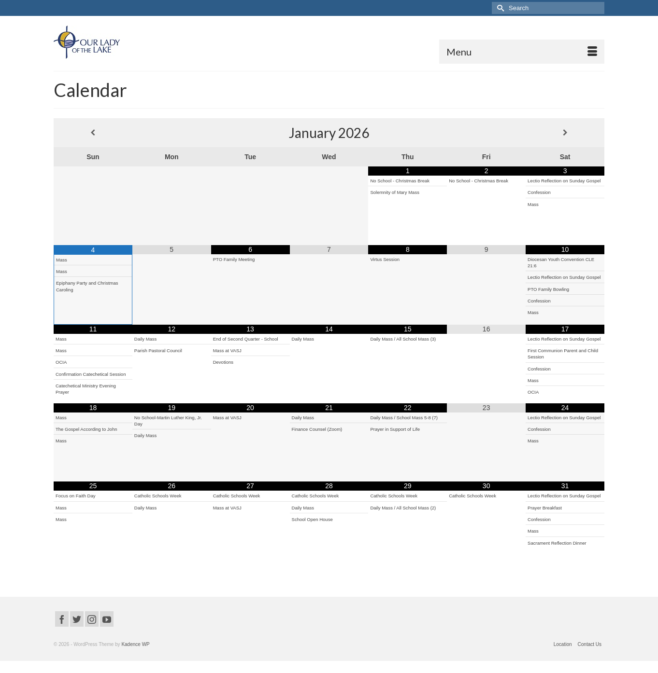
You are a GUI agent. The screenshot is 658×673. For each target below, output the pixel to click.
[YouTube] (107, 618)
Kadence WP (135, 644)
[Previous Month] (93, 132)
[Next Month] (565, 132)
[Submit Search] (499, 8)
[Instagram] (92, 618)
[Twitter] (77, 618)
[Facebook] (62, 618)
